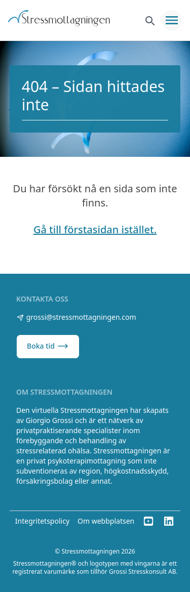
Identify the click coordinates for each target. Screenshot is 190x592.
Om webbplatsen (106, 521)
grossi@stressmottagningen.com (76, 317)
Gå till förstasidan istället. (95, 229)
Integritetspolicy (42, 521)
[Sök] (149, 20)
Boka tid (48, 346)
